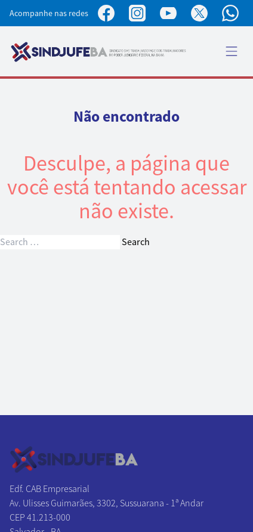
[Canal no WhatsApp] (230, 13)
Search (136, 242)
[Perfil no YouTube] (168, 13)
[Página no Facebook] (106, 13)
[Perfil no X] (199, 13)
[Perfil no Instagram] (137, 13)
